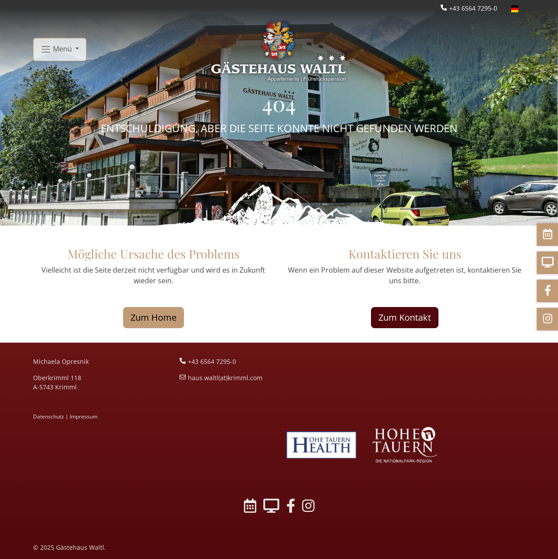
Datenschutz (48, 416)
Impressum (83, 416)
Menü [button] (57, 49)
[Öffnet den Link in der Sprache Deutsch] (514, 8)
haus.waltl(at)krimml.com (225, 378)
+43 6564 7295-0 (473, 8)
